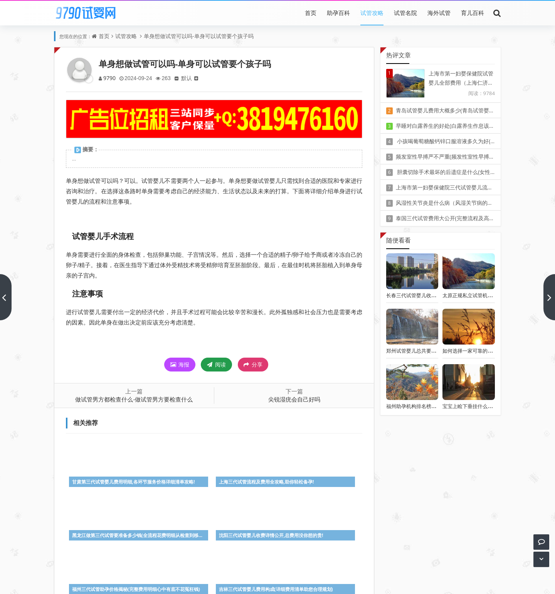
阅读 (216, 364)
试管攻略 (371, 13)
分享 (253, 364)
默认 (189, 78)
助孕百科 (338, 13)
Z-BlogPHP (277, 581)
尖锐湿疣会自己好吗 (294, 399)
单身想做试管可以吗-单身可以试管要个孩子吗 (199, 36)
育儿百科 (472, 13)
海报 (180, 364)
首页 (310, 13)
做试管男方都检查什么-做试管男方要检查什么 (134, 399)
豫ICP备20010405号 (291, 570)
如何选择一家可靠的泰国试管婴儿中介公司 (490, 350)
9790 (110, 78)
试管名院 (405, 13)
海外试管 (439, 13)
